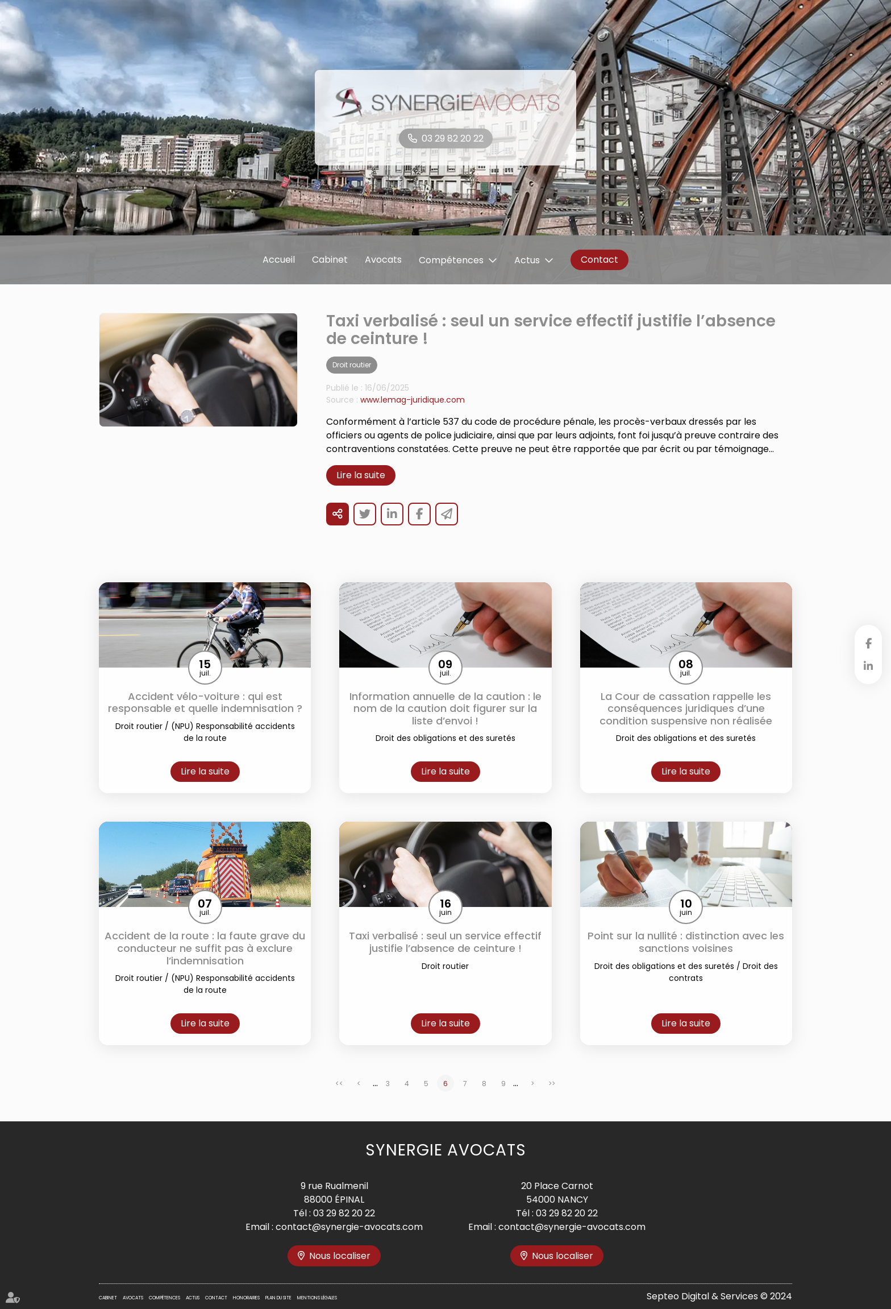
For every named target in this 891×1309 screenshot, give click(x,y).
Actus (527, 260)
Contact (599, 259)
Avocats (383, 259)
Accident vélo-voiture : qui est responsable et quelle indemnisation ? (205, 702)
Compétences (451, 260)
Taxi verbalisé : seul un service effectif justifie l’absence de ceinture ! (445, 942)
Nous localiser (339, 1255)
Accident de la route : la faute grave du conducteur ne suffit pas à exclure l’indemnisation (205, 948)
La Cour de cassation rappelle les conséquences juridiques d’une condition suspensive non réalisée (685, 708)
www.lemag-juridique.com (412, 399)
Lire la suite (360, 475)
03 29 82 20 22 (453, 138)
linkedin (868, 666)
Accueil (279, 259)
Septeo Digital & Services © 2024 (719, 1296)
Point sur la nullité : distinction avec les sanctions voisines (686, 942)
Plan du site (278, 1298)
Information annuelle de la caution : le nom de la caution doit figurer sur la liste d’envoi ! (445, 708)
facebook (868, 643)
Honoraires (246, 1298)
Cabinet (330, 259)
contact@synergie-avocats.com (349, 1226)
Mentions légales (317, 1298)
